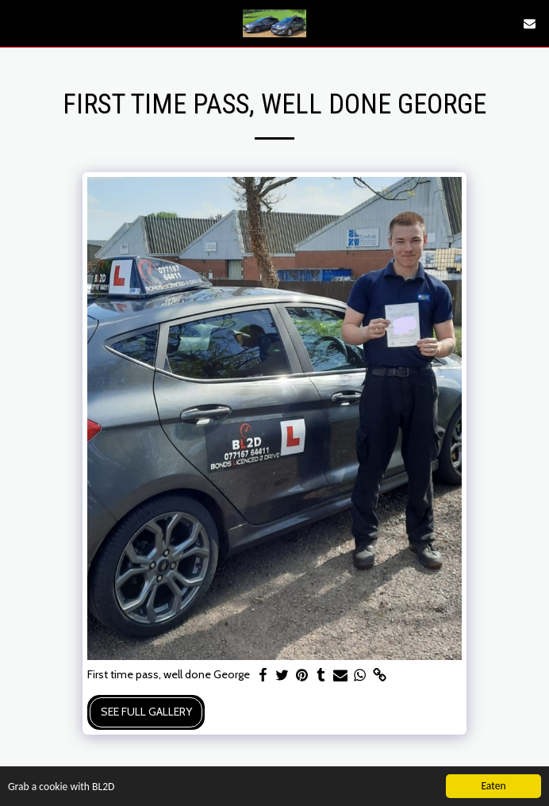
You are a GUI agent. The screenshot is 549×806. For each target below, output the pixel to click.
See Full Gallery (146, 711)
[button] (17, 23)
